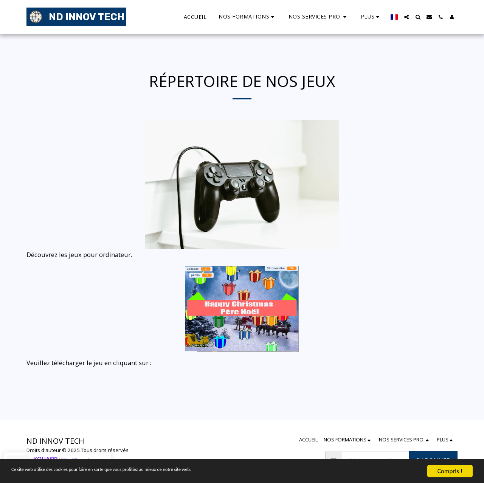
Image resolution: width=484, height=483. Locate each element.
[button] (247, 16)
